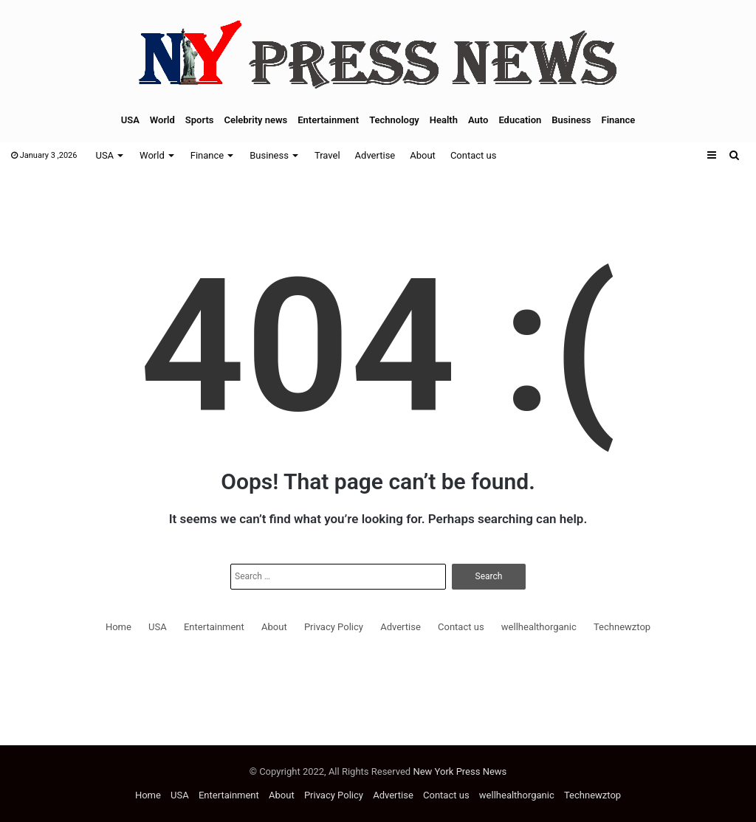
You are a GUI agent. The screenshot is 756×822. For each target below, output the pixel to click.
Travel (327, 155)
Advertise (375, 155)
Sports (199, 119)
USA (130, 119)
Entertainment (328, 119)
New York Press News (459, 771)
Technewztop (622, 626)
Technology (394, 119)
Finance (619, 119)
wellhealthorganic (539, 626)
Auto (478, 119)
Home (118, 626)
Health (444, 119)
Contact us (473, 155)
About (423, 155)
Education (519, 119)
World (162, 119)
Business (571, 119)
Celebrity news (255, 119)
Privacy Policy (333, 626)
